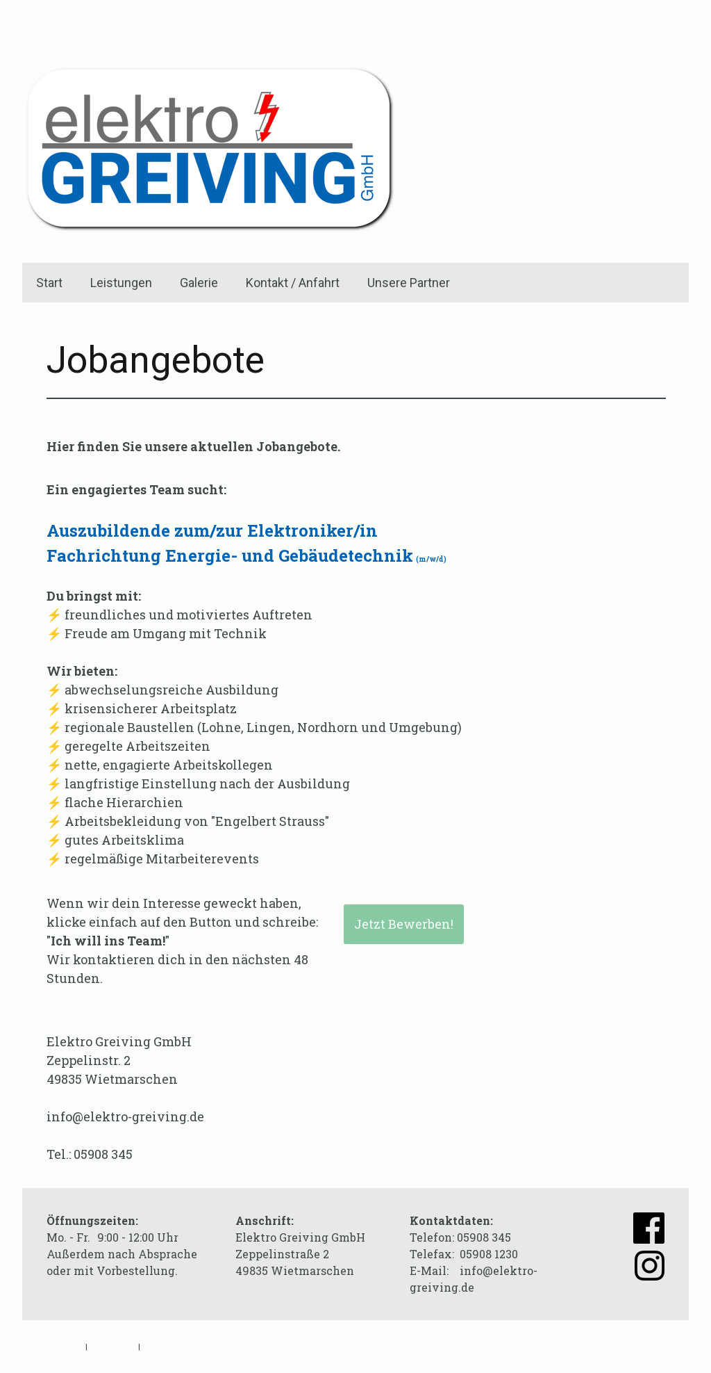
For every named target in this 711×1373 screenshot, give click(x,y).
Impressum (63, 1346)
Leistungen (121, 282)
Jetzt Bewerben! (403, 924)
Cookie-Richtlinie (173, 1346)
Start (49, 282)
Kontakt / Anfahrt (293, 282)
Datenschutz (113, 1346)
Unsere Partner (408, 282)
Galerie (199, 282)
